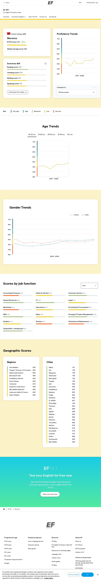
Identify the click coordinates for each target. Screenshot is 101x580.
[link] (12, 11)
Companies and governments (13, 559)
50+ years (7, 556)
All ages (6, 563)
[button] (6, 2)
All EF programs (80, 548)
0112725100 (79, 568)
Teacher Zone (56, 558)
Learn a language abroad (35, 541)
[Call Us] (91, 3)
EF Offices (78, 545)
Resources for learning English (61, 550)
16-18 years (7, 545)
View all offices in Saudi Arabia (84, 571)
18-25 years (8, 548)
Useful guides (56, 561)
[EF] (50, 2)
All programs (32, 548)
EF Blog (54, 541)
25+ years (7, 552)
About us (78, 541)
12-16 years (7, 541)
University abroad (33, 545)
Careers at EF (79, 552)
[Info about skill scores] (46, 64)
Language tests (56, 554)
